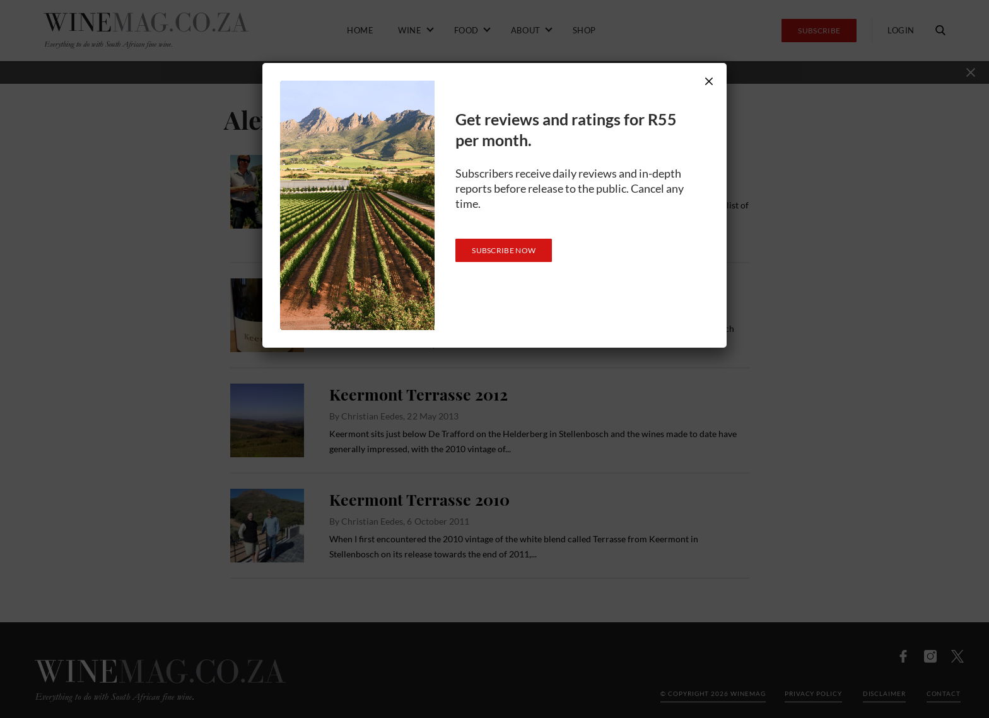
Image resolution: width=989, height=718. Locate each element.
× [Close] (709, 81)
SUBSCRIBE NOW (503, 250)
